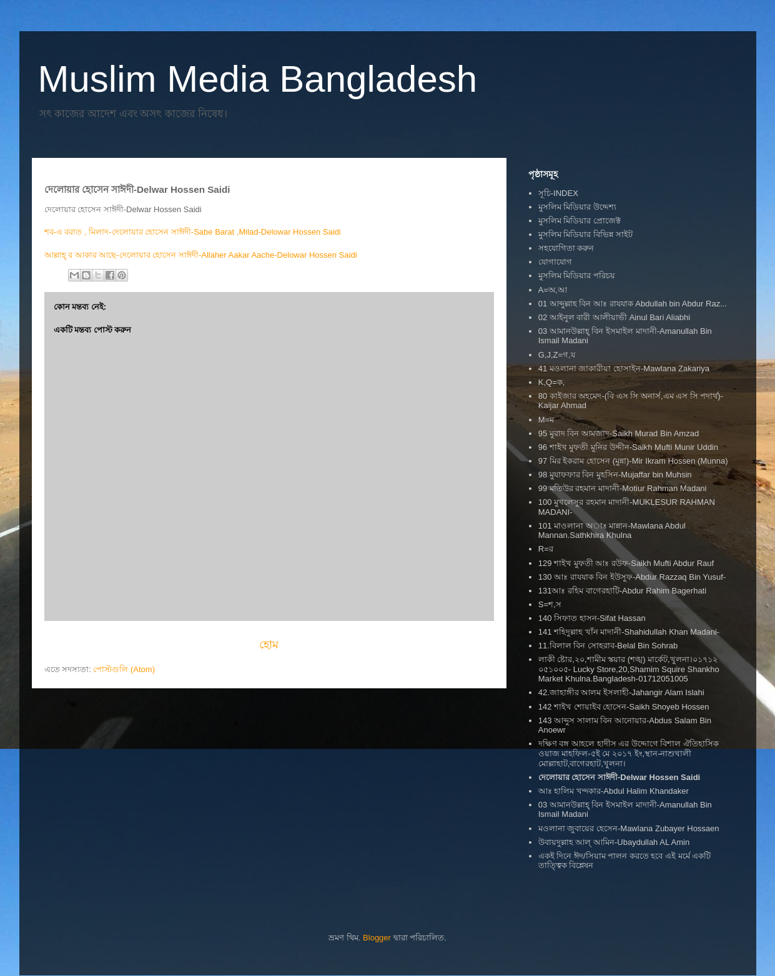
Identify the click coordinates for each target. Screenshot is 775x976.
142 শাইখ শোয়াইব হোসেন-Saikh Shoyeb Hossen (623, 706)
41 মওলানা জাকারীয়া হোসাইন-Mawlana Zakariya (623, 368)
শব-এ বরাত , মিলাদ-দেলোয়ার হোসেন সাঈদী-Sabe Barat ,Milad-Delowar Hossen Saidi (193, 232)
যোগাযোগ (555, 261)
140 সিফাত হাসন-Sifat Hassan (592, 618)
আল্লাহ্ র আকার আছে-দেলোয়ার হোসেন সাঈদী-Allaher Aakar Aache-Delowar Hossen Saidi (202, 255)
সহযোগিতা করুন (566, 248)
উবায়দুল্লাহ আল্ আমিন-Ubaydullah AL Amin (613, 842)
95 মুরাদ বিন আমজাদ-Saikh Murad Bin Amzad (618, 433)
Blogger (377, 937)
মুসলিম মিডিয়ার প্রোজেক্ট (579, 220)
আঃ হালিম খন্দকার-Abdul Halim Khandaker (613, 791)
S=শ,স (549, 604)
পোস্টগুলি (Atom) (124, 669)
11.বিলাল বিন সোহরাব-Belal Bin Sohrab (608, 645)
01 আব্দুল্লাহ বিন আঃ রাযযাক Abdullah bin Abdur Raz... (632, 303)
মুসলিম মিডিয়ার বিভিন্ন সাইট (585, 234)
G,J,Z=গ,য (556, 354)
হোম (269, 644)
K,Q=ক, (551, 382)
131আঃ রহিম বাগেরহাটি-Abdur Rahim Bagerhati (622, 590)
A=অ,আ (552, 290)
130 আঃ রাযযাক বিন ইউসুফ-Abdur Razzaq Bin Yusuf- (632, 577)
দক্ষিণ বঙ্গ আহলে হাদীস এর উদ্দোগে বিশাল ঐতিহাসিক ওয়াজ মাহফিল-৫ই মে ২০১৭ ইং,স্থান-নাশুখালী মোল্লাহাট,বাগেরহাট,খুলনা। (628, 753)
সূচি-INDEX (558, 193)
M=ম (546, 419)
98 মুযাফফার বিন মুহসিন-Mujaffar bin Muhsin (615, 474)
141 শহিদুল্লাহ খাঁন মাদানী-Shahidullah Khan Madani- (628, 632)
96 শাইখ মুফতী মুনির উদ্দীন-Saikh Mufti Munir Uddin (628, 447)
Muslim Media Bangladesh (258, 79)
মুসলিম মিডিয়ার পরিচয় (576, 275)
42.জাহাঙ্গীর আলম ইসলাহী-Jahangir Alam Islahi (621, 692)
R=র (545, 549)
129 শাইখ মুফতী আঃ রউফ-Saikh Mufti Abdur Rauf (626, 563)
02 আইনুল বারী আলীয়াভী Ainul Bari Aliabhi (614, 317)
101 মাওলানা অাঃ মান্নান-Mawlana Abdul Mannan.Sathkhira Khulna (612, 530)
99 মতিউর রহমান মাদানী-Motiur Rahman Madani (622, 488)
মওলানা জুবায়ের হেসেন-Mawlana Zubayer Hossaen (628, 828)
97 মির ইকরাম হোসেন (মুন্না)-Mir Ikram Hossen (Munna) (633, 461)
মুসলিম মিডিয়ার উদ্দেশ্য (577, 207)
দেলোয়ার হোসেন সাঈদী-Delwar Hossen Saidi (619, 777)
